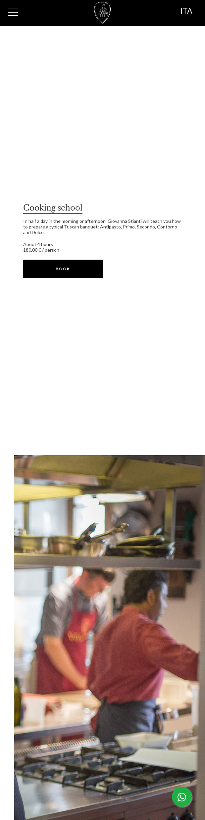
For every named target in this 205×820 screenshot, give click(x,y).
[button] (63, 269)
